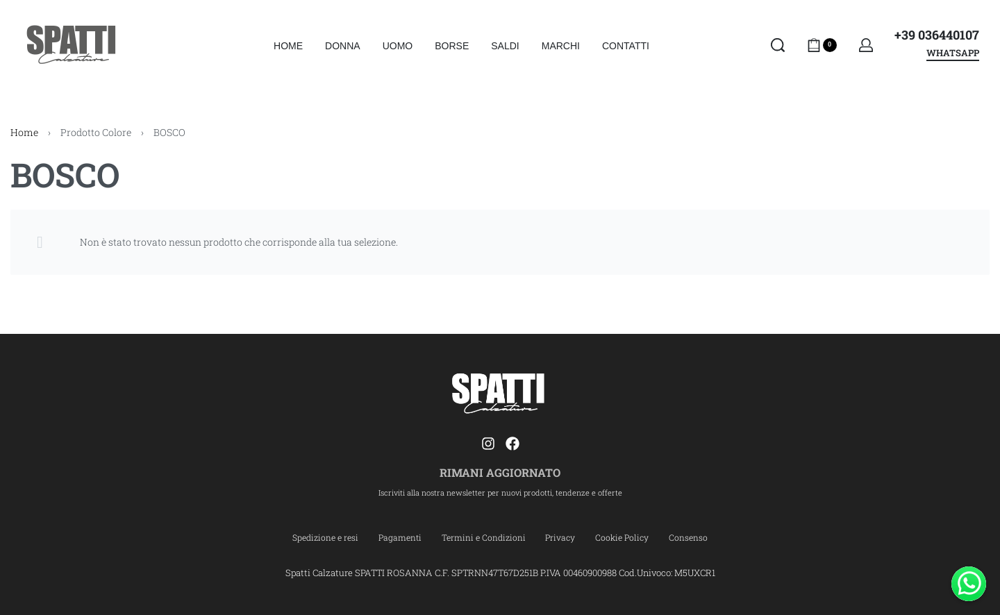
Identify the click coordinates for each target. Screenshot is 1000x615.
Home (24, 132)
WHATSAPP (952, 54)
